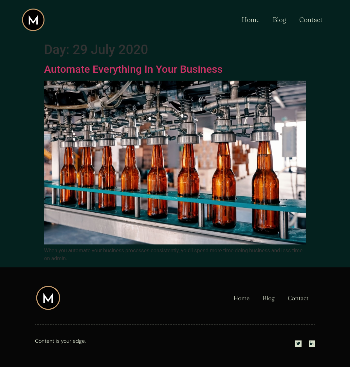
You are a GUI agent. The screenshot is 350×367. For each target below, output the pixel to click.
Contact (310, 19)
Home (251, 19)
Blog (279, 19)
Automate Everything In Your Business (133, 69)
